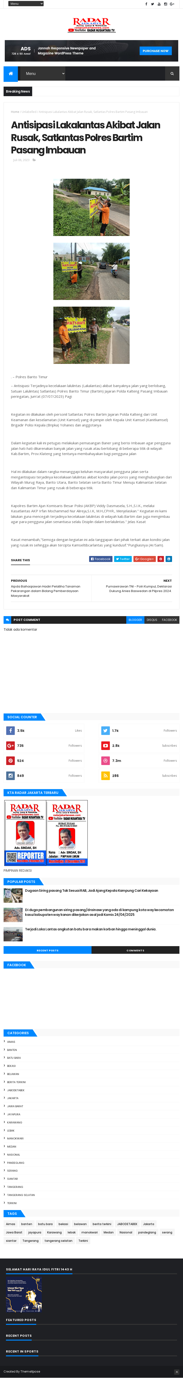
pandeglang (15, 1164)
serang (12, 1172)
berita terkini (16, 1083)
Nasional (13, 1156)
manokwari (15, 1139)
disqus (152, 621)
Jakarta (12, 1099)
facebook (169, 621)
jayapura (13, 1115)
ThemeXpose (30, 1372)
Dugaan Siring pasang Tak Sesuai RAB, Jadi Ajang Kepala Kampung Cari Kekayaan (91, 891)
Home (15, 112)
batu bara (14, 1059)
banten (12, 1051)
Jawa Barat (15, 1107)
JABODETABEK (16, 1091)
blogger (135, 621)
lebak (11, 1131)
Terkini (12, 1204)
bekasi (11, 1067)
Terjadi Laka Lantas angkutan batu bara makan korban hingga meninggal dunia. (90, 930)
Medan (11, 1147)
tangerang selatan (21, 1196)
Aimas (11, 1043)
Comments (135, 951)
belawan (13, 1075)
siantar (12, 1180)
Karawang (14, 1123)
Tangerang (15, 1188)
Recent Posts (48, 951)
